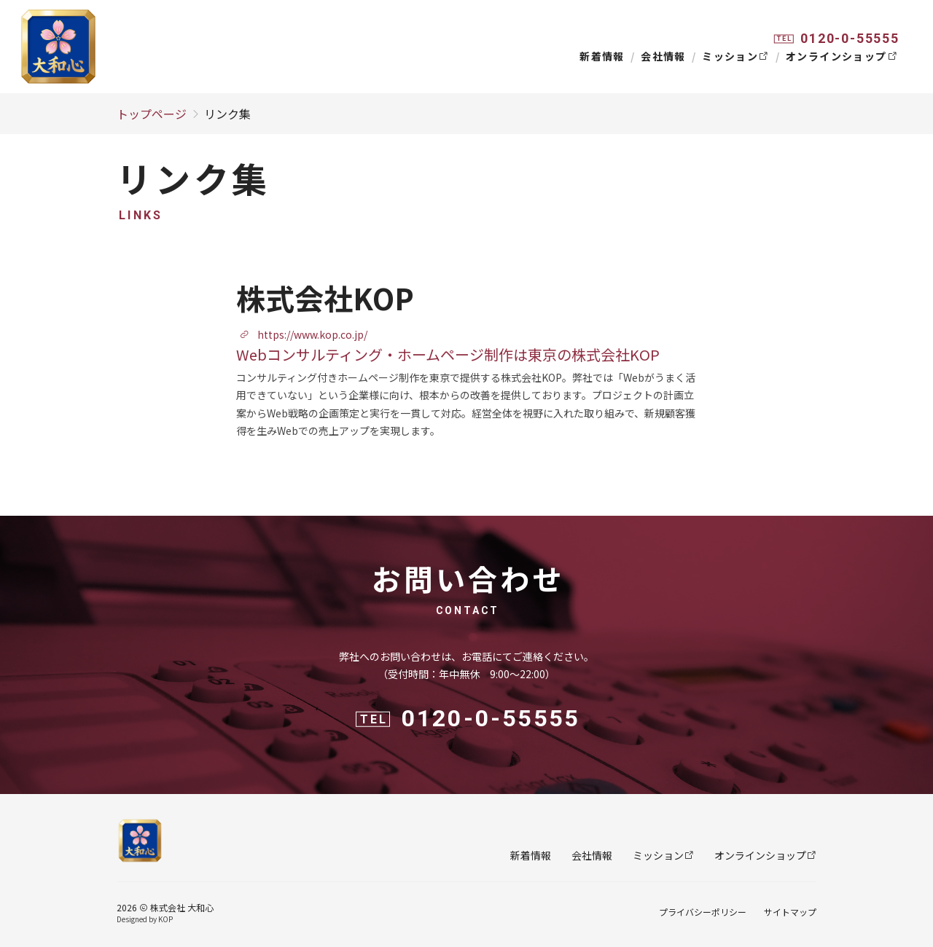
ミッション (735, 56)
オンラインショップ (842, 56)
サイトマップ (790, 911)
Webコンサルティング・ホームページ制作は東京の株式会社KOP (448, 354)
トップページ (152, 113)
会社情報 (663, 56)
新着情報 (602, 56)
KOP (165, 918)
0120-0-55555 (849, 38)
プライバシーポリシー (702, 911)
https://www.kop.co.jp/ (303, 334)
